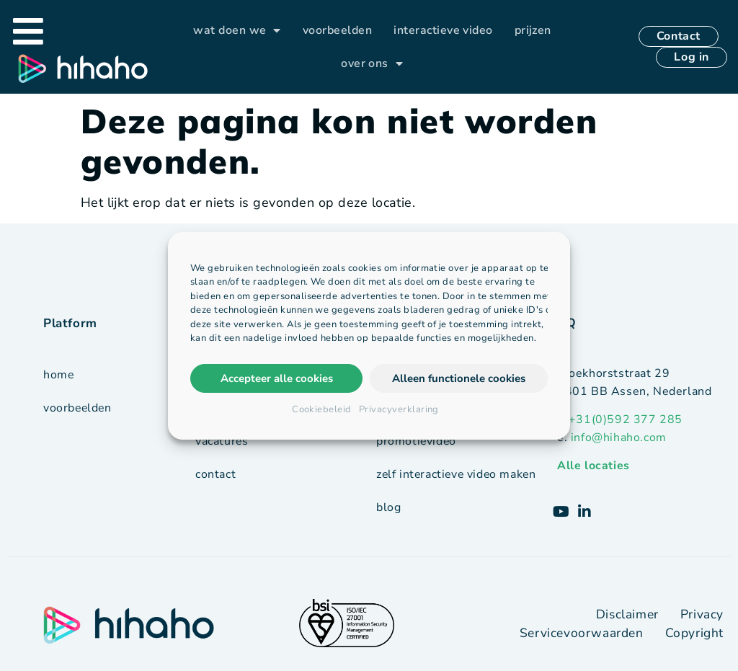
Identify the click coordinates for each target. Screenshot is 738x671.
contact (215, 474)
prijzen (533, 31)
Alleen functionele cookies (458, 378)
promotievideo (417, 440)
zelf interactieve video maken (458, 473)
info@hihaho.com (619, 437)
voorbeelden (337, 31)
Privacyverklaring (399, 409)
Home (58, 375)
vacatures (222, 441)
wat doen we (237, 31)
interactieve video (443, 31)
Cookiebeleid (322, 409)
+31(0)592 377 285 (626, 419)
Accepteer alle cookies (277, 378)
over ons (372, 64)
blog (388, 507)
